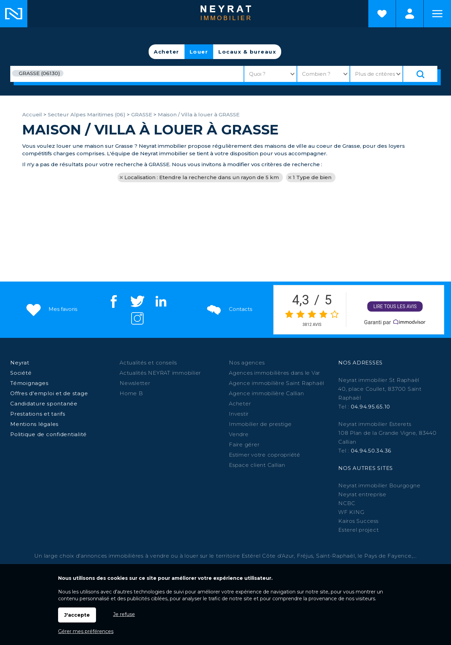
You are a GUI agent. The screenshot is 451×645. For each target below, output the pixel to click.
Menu (437, 13)
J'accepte (77, 615)
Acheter (166, 51)
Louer (199, 51)
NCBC (346, 503)
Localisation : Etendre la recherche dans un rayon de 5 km (201, 177)
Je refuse (124, 614)
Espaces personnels (409, 13)
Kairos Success (358, 521)
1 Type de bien (312, 177)
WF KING (351, 512)
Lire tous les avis (395, 306)
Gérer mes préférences (85, 631)
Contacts (228, 309)
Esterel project (358, 530)
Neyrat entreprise (362, 494)
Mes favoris (51, 309)
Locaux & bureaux (247, 51)
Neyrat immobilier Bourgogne (379, 485)
